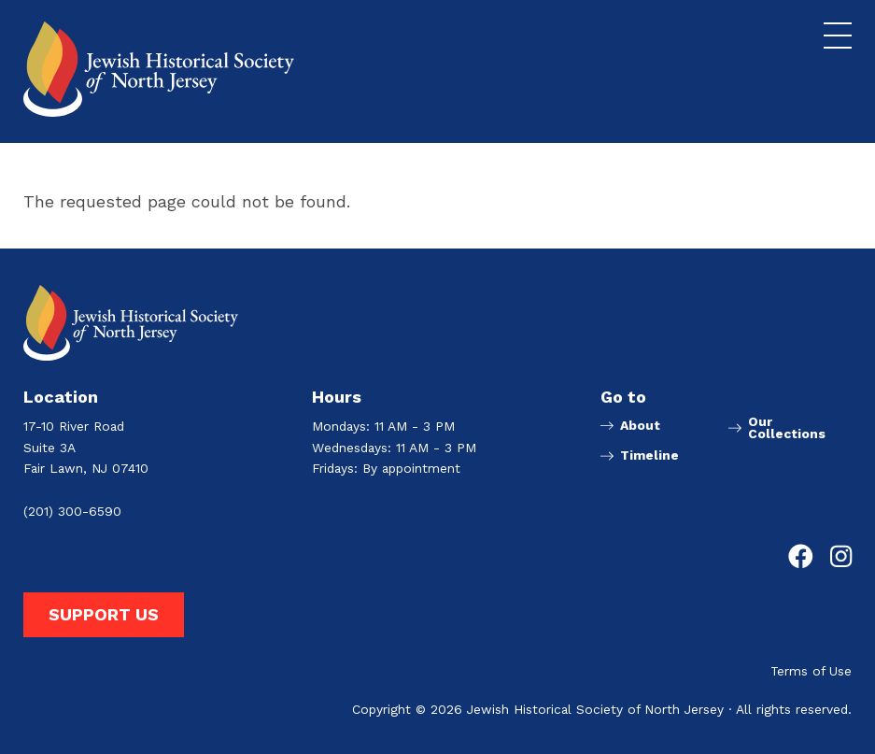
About (640, 426)
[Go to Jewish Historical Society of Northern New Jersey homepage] (158, 69)
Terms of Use (811, 671)
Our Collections (787, 429)
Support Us (104, 614)
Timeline (649, 455)
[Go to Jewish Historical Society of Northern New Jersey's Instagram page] (841, 557)
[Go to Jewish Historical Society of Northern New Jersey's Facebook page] (800, 557)
